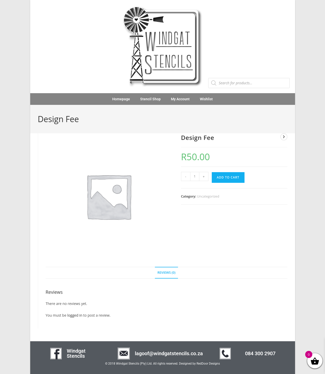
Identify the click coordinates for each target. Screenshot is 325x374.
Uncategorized (208, 196)
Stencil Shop (150, 99)
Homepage (121, 99)
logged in (74, 315)
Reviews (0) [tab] (166, 272)
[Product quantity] (194, 176)
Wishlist (206, 99)
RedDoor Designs (208, 363)
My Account (180, 99)
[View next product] (283, 136)
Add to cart (228, 177)
